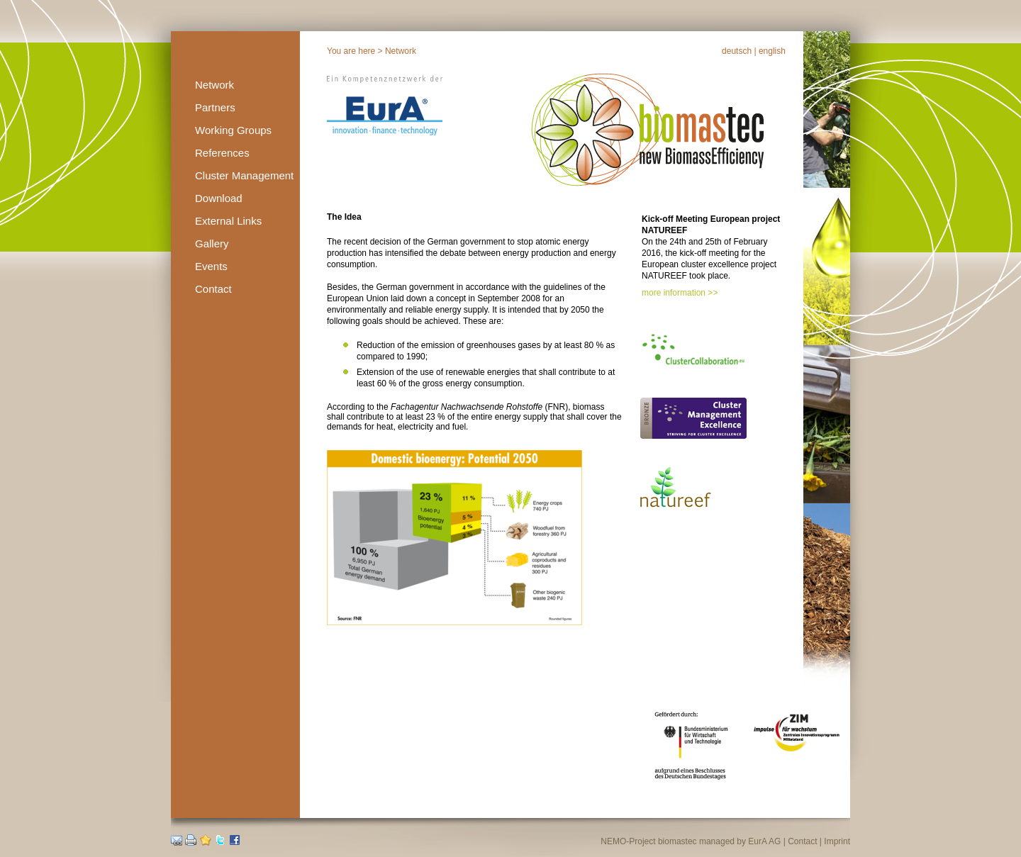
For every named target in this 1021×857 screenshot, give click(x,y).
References (222, 153)
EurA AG (764, 841)
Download (218, 198)
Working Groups (233, 130)
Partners (215, 107)
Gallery (212, 243)
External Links (228, 221)
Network (214, 85)
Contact (213, 289)
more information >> (680, 293)
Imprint (837, 841)
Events (211, 266)
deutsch (737, 51)
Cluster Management (244, 175)
